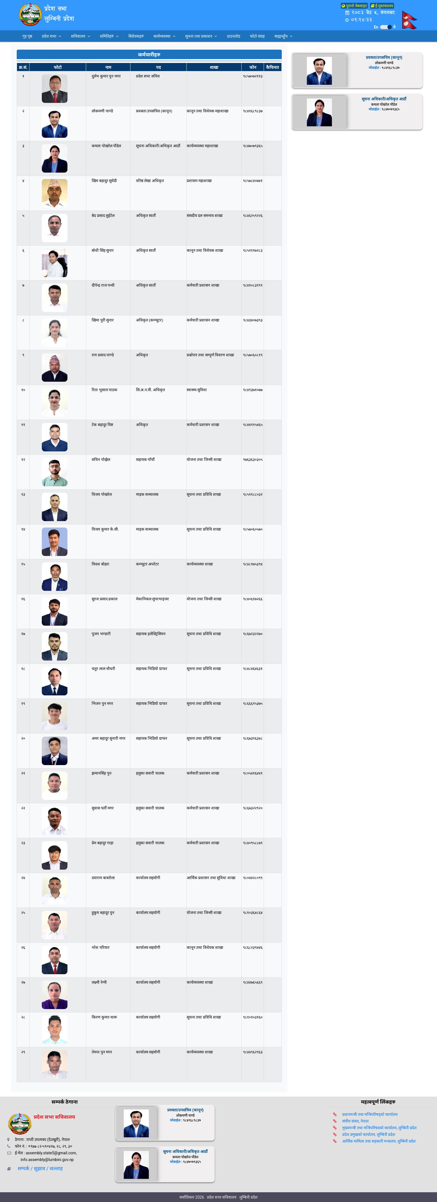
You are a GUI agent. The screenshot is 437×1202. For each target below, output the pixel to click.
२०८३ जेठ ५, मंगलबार (370, 12)
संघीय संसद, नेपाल (355, 1121)
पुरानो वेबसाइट (354, 6)
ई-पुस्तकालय (382, 6)
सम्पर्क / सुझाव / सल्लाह (38, 1168)
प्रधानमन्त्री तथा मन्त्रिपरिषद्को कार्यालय (369, 1114)
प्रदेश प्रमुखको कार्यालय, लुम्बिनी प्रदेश (368, 1134)
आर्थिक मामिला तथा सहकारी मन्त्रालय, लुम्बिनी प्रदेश (379, 1141)
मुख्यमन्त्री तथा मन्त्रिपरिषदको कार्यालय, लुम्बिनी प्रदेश (379, 1128)
